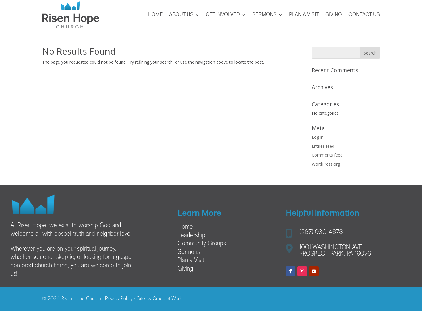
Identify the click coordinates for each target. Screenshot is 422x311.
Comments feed (327, 155)
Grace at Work (167, 299)
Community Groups (202, 244)
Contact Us (364, 15)
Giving (333, 15)
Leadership (191, 235)
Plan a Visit (304, 15)
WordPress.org (326, 164)
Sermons (264, 15)
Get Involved (223, 15)
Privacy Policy (118, 299)
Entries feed (323, 146)
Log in (318, 137)
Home (155, 15)
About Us (181, 15)
